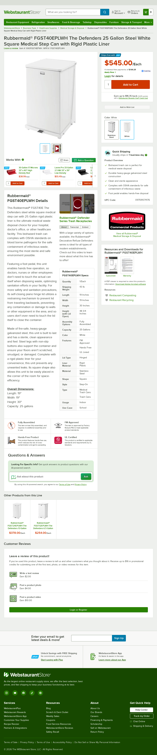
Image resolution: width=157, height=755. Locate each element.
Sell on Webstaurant (100, 728)
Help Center (141, 709)
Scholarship (96, 724)
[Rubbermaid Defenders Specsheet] (111, 267)
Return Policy (97, 732)
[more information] (146, 155)
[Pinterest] (40, 693)
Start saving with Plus (52, 659)
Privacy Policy (81, 484)
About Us (95, 708)
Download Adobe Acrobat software (130, 284)
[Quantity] (108, 84)
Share (64, 160)
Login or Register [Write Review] (78, 609)
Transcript (74, 227)
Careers (94, 716)
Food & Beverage (71, 22)
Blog (48, 708)
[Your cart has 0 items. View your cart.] (148, 12)
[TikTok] (32, 693)
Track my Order (142, 716)
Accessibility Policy (62, 742)
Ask (86, 476)
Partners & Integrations (15, 728)
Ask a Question (84, 160)
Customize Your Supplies (16, 720)
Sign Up (119, 638)
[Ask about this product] (51, 476)
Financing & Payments (101, 720)
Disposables (100, 22)
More (148, 22)
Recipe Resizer (11, 724)
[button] (45, 148)
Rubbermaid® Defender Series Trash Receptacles (76, 219)
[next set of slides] (95, 175)
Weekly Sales (52, 716)
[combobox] (73, 12)
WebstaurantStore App (15, 716)
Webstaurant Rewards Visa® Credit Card (133, 98)
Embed (85, 227)
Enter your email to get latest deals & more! (47, 638)
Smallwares (53, 22)
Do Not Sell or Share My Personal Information (97, 742)
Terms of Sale (10, 742)
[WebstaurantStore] (44, 674)
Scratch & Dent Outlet (57, 712)
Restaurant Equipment (17, 22)
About (64, 227)
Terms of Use (64, 484)
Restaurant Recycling (129, 300)
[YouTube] (15, 693)
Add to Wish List (127, 107)
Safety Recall (52, 732)
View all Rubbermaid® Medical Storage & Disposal (127, 234)
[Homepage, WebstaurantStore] (22, 12)
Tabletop (87, 22)
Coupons (50, 720)
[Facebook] (23, 693)
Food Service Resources (58, 724)
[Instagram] (6, 693)
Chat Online (137, 721)
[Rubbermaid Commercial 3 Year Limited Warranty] (127, 267)
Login (108, 76)
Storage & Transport (131, 22)
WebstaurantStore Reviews (59, 728)
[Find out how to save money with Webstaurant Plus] (7, 168)
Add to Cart (17, 183)
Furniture (114, 22)
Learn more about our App (112, 659)
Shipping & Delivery (141, 726)
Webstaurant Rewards (15, 712)
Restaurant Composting (129, 295)
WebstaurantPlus (12, 708)
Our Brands (96, 712)
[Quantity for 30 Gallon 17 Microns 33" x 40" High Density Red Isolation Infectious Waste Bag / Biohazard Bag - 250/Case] (8, 183)
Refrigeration (38, 22)
